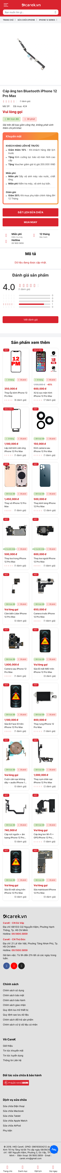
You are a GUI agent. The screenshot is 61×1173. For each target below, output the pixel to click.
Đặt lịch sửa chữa (30, 212)
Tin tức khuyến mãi (13, 1050)
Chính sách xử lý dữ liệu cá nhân (20, 1024)
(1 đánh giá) (25, 101)
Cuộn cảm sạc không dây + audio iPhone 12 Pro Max (15, 782)
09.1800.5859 (19, 933)
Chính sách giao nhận (14, 1005)
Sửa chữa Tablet (11, 1115)
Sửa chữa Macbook (13, 1110)
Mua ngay (30, 222)
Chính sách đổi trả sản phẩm (18, 1019)
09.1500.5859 (19, 950)
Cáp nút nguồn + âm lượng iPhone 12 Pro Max (14, 837)
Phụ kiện (7, 1130)
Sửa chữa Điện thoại (13, 1106)
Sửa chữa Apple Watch (15, 1120)
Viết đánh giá (31, 319)
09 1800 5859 (18, 243)
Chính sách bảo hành (14, 1000)
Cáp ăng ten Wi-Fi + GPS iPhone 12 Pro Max (44, 837)
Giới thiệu (8, 1045)
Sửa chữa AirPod (12, 1125)
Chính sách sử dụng (13, 990)
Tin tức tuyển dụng (13, 1055)
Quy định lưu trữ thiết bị (15, 1009)
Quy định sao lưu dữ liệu (16, 1014)
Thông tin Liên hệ (12, 1060)
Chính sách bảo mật (13, 995)
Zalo (54, 1149)
